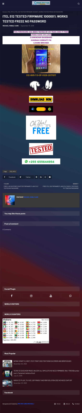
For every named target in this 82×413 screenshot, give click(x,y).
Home (4, 12)
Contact (76, 404)
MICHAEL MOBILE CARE (11, 26)
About (66, 404)
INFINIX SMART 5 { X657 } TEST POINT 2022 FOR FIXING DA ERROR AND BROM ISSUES (42, 361)
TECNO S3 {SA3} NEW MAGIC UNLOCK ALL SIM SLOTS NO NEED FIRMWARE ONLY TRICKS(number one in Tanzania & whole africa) (46, 372)
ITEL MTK (11, 12)
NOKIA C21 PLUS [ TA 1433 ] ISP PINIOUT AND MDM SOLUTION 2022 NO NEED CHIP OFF (43, 380)
